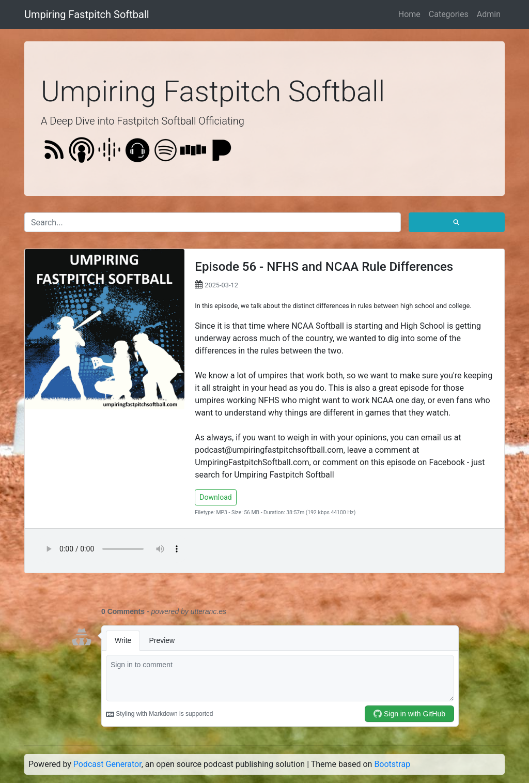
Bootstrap (392, 764)
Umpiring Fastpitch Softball (86, 14)
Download (215, 497)
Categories (449, 14)
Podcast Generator (107, 764)
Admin (489, 14)
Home (409, 14)
